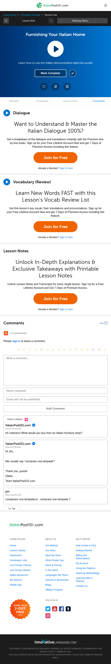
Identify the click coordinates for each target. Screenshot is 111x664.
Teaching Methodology (87, 573)
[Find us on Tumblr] (68, 608)
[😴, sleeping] (82, 349)
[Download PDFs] (67, 86)
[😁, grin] (30, 349)
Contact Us (81, 586)
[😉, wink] (64, 349)
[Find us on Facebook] (61, 608)
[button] (105, 5)
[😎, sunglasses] (41, 349)
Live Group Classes (20, 570)
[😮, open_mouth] (87, 349)
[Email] (55, 399)
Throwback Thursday (30, 15)
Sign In (16, 341)
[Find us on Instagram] (48, 615)
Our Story (50, 550)
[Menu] (5, 5)
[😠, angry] (47, 349)
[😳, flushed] (24, 349)
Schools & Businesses (57, 580)
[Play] (6, 182)
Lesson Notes (70, 101)
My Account (82, 563)
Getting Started (84, 550)
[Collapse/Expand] (55, 323)
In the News (51, 570)
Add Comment (55, 408)
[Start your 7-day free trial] (20, 609)
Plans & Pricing (53, 565)
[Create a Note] (55, 86)
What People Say (54, 560)
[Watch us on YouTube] (54, 608)
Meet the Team (53, 555)
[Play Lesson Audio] (55, 49)
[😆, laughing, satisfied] (53, 349)
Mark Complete (50, 73)
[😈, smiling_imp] (93, 349)
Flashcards (15, 555)
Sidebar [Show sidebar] (82, 20)
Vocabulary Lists (18, 560)
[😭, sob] (70, 349)
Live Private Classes (20, 565)
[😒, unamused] (36, 349)
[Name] (55, 391)
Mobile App (15, 584)
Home (13, 545)
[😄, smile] (18, 349)
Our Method (51, 545)
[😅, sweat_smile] (59, 349)
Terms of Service (93, 655)
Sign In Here (66, 168)
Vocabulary (42, 101)
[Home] (52, 7)
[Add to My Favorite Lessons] (44, 86)
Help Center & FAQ (86, 545)
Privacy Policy (47, 652)
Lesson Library (9, 15)
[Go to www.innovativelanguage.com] (55, 641)
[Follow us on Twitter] (48, 608)
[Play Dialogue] (6, 113)
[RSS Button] (5, 333)
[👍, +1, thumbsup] (105, 349)
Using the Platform (85, 568)
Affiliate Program (54, 589)
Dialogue (14, 101)
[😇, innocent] (76, 349)
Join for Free (56, 157)
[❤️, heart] (99, 349)
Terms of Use (64, 652)
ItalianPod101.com (92, 649)
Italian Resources (19, 575)
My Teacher (16, 580)
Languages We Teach (56, 575)
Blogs (48, 584)
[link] (6, 20)
